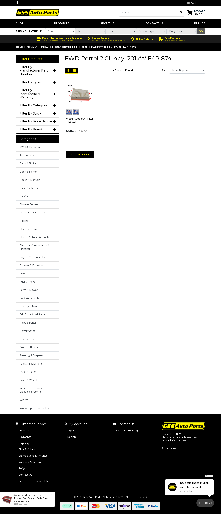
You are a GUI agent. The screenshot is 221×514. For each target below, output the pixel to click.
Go (201, 31)
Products (61, 23)
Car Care (25, 196)
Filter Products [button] (30, 59)
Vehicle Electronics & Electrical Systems (32, 390)
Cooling (24, 220)
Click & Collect (27, 449)
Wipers (24, 400)
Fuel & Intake (27, 281)
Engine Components (32, 257)
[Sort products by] (187, 71)
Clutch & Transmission (33, 212)
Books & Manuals (30, 179)
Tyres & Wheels (29, 380)
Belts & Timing (28, 163)
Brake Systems (29, 188)
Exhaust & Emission (31, 265)
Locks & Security (29, 298)
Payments (25, 436)
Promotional (27, 339)
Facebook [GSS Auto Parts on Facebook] (169, 448)
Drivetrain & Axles (30, 229)
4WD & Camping (30, 147)
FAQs (22, 468)
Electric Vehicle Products (34, 237)
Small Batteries (29, 347)
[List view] (74, 71)
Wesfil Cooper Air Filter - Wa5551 (79, 120)
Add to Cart (80, 154)
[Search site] (181, 13)
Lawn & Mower (29, 289)
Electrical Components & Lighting (34, 247)
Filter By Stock (37, 113)
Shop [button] (19, 23)
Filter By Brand (37, 129)
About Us (107, 23)
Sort (164, 70)
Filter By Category (37, 105)
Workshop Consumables (34, 408)
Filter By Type (37, 82)
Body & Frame (28, 171)
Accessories (27, 155)
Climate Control (29, 204)
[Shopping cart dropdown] (196, 12)
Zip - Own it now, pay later (34, 481)
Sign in (71, 430)
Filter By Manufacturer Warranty (37, 93)
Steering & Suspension (33, 355)
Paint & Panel (28, 322)
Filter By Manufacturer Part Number (37, 70)
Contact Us (154, 23)
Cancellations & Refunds (33, 455)
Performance (27, 330)
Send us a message (127, 430)
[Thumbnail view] (68, 71)
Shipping (24, 443)
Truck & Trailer (28, 371)
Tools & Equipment (31, 363)
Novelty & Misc (29, 306)
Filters (23, 273)
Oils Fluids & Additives (32, 314)
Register (72, 436)
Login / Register (195, 3)
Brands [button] (199, 23)
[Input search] (148, 13)
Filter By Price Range (37, 121)
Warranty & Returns (30, 462)
